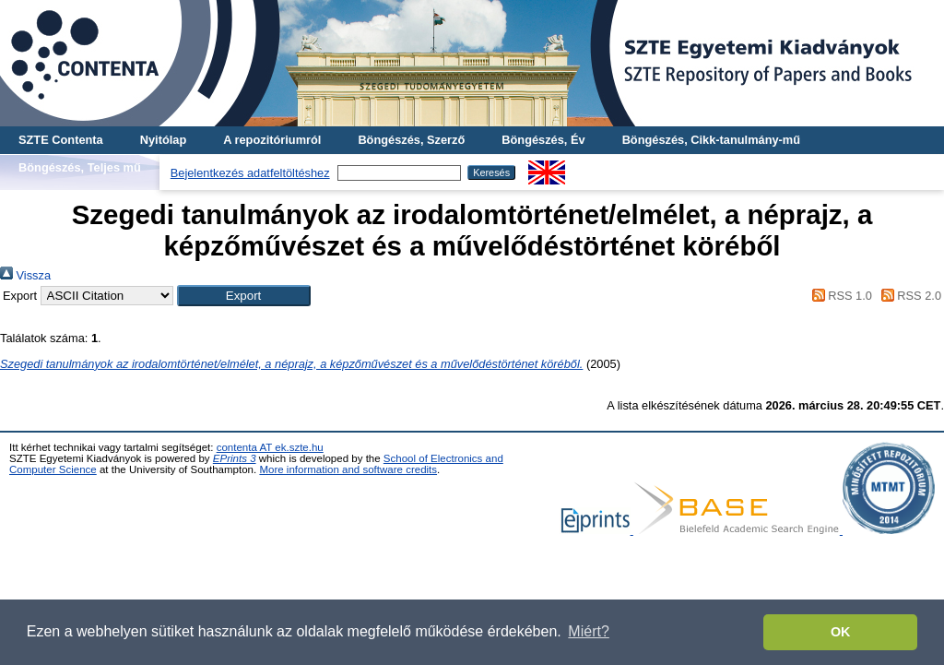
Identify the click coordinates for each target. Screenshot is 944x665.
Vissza (25, 275)
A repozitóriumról (272, 140)
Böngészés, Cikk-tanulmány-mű (711, 140)
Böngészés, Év (543, 140)
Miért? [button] (588, 631)
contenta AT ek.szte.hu (270, 447)
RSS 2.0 (908, 296)
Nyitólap (163, 140)
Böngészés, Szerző (411, 140)
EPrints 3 (234, 458)
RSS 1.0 (839, 296)
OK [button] (841, 631)
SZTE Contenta (60, 140)
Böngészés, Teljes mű (79, 167)
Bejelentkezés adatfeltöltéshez (250, 173)
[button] (244, 295)
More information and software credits (348, 469)
